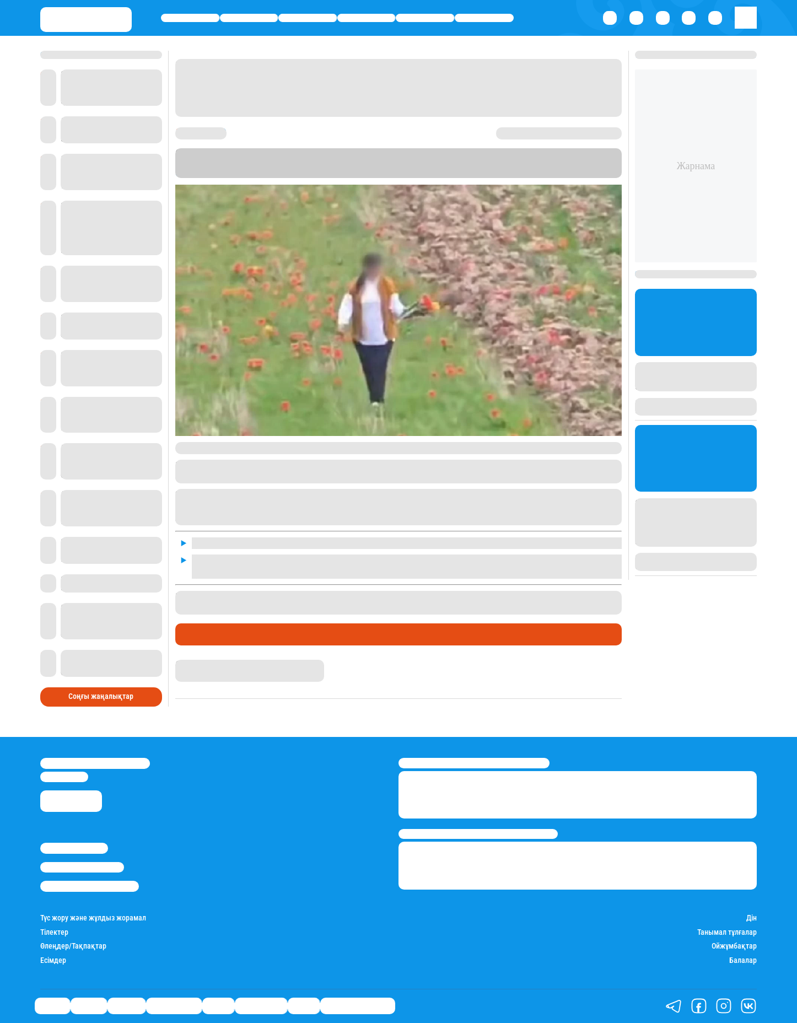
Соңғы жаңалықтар (100, 696)
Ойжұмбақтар (734, 946)
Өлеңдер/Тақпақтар (73, 946)
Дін (751, 918)
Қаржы (248, 18)
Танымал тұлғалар (727, 932)
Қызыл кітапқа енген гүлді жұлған (306, 596)
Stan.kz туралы (74, 848)
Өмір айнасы (366, 18)
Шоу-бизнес (484, 18)
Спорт (425, 18)
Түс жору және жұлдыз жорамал (93, 918)
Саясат (190, 18)
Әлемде (307, 18)
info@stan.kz (64, 777)
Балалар (743, 960)
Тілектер (54, 932)
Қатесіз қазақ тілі (358, 1006)
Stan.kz (190, 173)
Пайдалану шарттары (89, 886)
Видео (303, 1006)
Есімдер (53, 960)
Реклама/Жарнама (82, 867)
